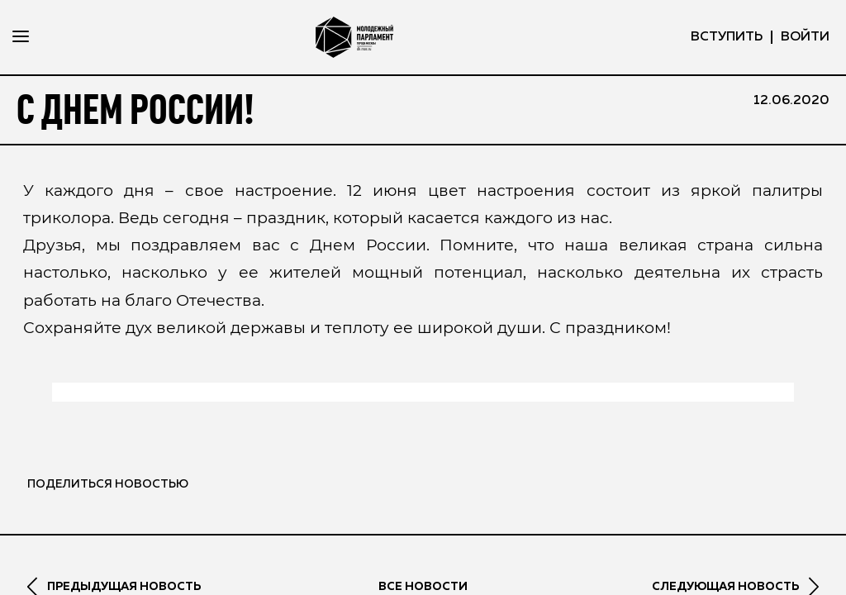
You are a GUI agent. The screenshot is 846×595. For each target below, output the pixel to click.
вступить (727, 37)
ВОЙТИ (805, 37)
